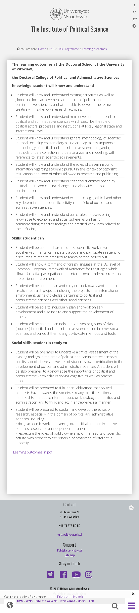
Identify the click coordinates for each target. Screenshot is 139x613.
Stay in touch (69, 563)
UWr (20, 601)
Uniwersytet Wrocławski (69, 14)
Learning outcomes (94, 49)
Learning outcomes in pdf (32, 452)
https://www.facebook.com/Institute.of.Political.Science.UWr (63, 574)
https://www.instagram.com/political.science (89, 574)
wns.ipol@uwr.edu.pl (69, 534)
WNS (29, 601)
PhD (52, 49)
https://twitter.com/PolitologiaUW (50, 574)
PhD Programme (68, 49)
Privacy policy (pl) (70, 596)
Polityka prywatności (69, 550)
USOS (82, 601)
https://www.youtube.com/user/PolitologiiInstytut (76, 574)
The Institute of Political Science (69, 29)
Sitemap (70, 555)
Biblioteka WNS (46, 601)
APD (91, 601)
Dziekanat (67, 601)
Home (42, 49)
